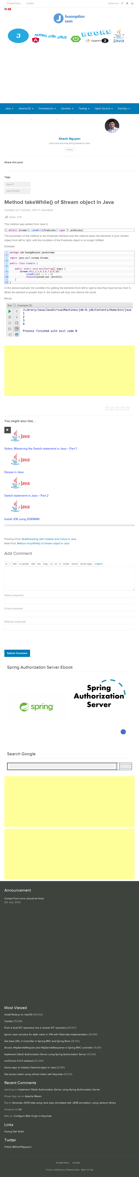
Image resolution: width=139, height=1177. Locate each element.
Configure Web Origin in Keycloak (33, 1116)
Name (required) (14, 595)
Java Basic (47, 210)
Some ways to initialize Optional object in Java (30, 1067)
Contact (30, 3)
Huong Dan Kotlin (14, 1131)
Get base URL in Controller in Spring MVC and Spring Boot (37, 1041)
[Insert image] (45, 564)
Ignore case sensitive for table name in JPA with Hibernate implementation (46, 1034)
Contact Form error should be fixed (24, 898)
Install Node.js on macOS (18, 1014)
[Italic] (10, 564)
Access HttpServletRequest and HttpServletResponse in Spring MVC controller (48, 1047)
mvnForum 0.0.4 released (18, 1060)
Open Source (102, 108)
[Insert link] (15, 564)
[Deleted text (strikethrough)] (33, 564)
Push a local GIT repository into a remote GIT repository (35, 1027)
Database (24, 119)
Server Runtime (46, 119)
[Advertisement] (69, 76)
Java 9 (9, 184)
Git (20, 1109)
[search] (61, 766)
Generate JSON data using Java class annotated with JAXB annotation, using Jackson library (64, 1102)
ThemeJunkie (72, 1170)
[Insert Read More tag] (74, 564)
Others (66, 119)
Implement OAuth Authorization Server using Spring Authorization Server (45, 1054)
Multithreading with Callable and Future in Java (49, 539)
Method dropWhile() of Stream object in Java (43, 543)
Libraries (66, 108)
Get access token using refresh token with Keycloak (33, 1074)
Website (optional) (15, 621)
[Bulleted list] (51, 564)
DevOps (122, 108)
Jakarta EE (24, 108)
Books (82, 119)
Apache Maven (33, 1096)
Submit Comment (17, 653)
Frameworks (46, 108)
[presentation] (29, 641)
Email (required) (13, 608)
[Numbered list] (55, 564)
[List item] (60, 564)
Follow (69, 149)
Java (8, 108)
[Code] (66, 564)
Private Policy (14, 3)
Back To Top (87, 1170)
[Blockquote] (24, 564)
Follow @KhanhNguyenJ (17, 1147)
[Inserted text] (39, 564)
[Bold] (6, 564)
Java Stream (13, 190)
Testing (82, 108)
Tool (8, 119)
